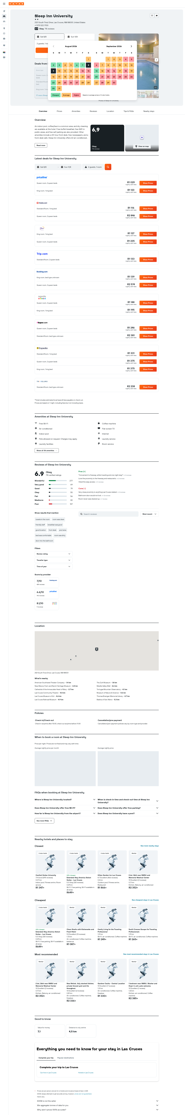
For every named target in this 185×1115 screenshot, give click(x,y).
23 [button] (53, 82)
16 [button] (53, 77)
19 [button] (71, 77)
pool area (62, 530)
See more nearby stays (150, 846)
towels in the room (43, 519)
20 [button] (77, 77)
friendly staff (40, 525)
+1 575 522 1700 (41, 25)
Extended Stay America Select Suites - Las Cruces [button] (79, 879)
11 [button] (65, 71)
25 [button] (65, 82)
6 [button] (76, 65)
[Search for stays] (4, 16)
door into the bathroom (44, 541)
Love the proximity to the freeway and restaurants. (101, 478)
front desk (52, 530)
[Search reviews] (110, 514)
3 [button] (59, 65)
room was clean (58, 519)
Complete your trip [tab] (46, 1058)
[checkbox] (47, 582)
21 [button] (83, 77)
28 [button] (82, 82)
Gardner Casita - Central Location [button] (111, 983)
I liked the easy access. (91, 482)
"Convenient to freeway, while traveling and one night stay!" (104, 475)
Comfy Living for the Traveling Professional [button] (109, 930)
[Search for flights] (4, 11)
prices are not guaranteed (83, 1094)
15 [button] (88, 71)
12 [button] (71, 71)
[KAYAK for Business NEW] (4, 38)
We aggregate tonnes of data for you (98, 1105)
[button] (4, 3)
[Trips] (4, 45)
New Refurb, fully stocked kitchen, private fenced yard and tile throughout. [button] (80, 985)
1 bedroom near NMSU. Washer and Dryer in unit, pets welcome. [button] (143, 984)
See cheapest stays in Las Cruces (145, 900)
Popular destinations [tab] (65, 1058)
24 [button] (59, 82)
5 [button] (71, 65)
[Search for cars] (4, 21)
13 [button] (77, 71)
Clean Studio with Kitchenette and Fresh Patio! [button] (80, 930)
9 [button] (53, 71)
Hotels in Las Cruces (85, 1073)
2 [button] (53, 65)
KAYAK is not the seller (98, 1100)
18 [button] (65, 77)
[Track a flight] (4, 33)
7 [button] (82, 65)
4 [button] (65, 65)
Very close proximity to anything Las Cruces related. (101, 492)
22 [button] (88, 77)
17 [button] (59, 77)
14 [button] (83, 71)
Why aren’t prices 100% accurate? (98, 1109)
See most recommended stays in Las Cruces (141, 954)
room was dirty (59, 535)
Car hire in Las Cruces (48, 1073)
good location (41, 530)
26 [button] (71, 82)
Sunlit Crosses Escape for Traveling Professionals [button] (143, 930)
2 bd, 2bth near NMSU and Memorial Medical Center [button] (139, 876)
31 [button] (59, 88)
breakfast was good (55, 525)
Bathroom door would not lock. (94, 495)
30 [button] (53, 88)
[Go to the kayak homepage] (16, 3)
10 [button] (59, 71)
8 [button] (88, 65)
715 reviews (49, 28)
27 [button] (77, 82)
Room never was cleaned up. (92, 499)
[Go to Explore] (4, 28)
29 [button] (88, 82)
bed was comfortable (43, 535)
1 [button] (88, 59)
